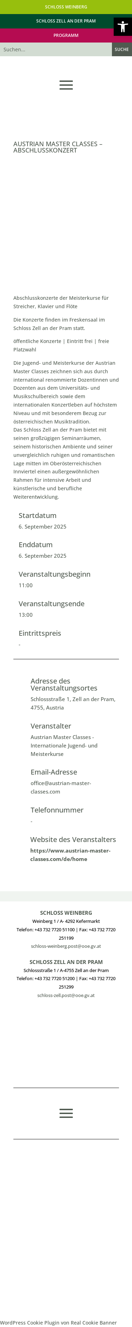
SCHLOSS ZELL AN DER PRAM (66, 21)
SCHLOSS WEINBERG (66, 7)
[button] (123, 27)
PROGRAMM (66, 35)
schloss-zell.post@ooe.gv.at (66, 995)
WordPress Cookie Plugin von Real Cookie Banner (58, 1322)
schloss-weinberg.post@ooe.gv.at (66, 946)
